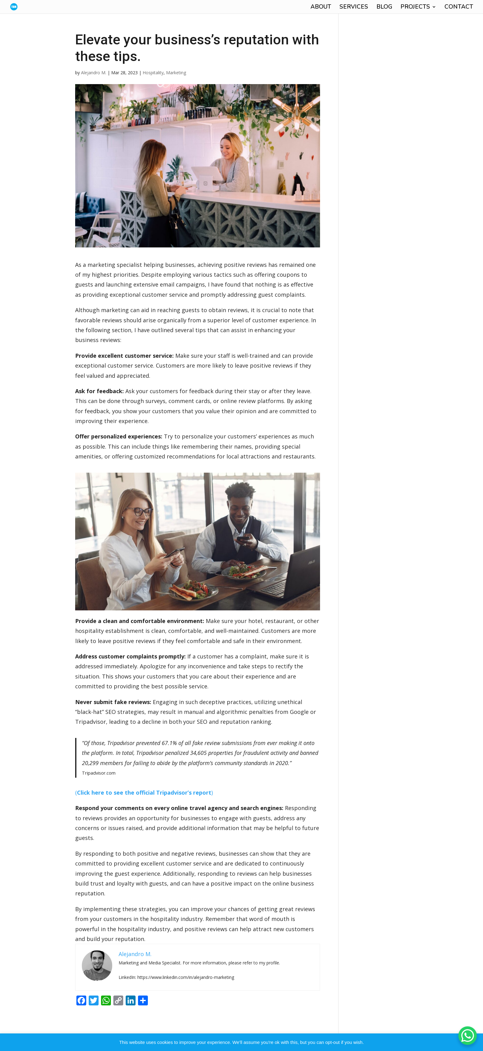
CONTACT (458, 8)
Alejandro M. (93, 72)
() (144, 792)
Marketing (176, 72)
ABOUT (320, 8)
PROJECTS (415, 8)
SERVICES (353, 8)
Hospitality (153, 72)
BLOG (384, 8)
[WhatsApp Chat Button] (467, 1035)
